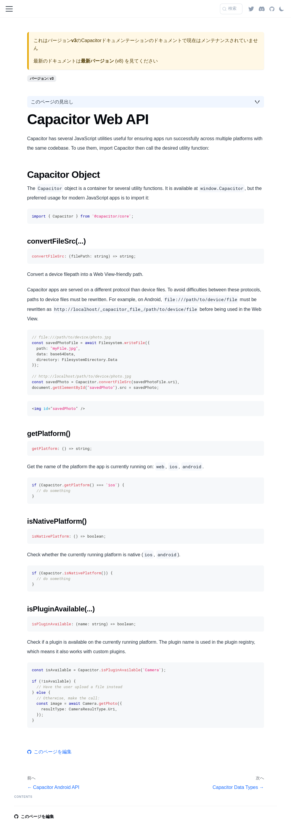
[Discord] (261, 8)
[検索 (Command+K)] (231, 9)
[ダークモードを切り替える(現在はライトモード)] (281, 9)
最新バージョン (97, 60)
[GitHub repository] (272, 8)
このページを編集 (49, 751)
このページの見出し (52, 101)
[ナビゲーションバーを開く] (9, 8)
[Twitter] (251, 8)
